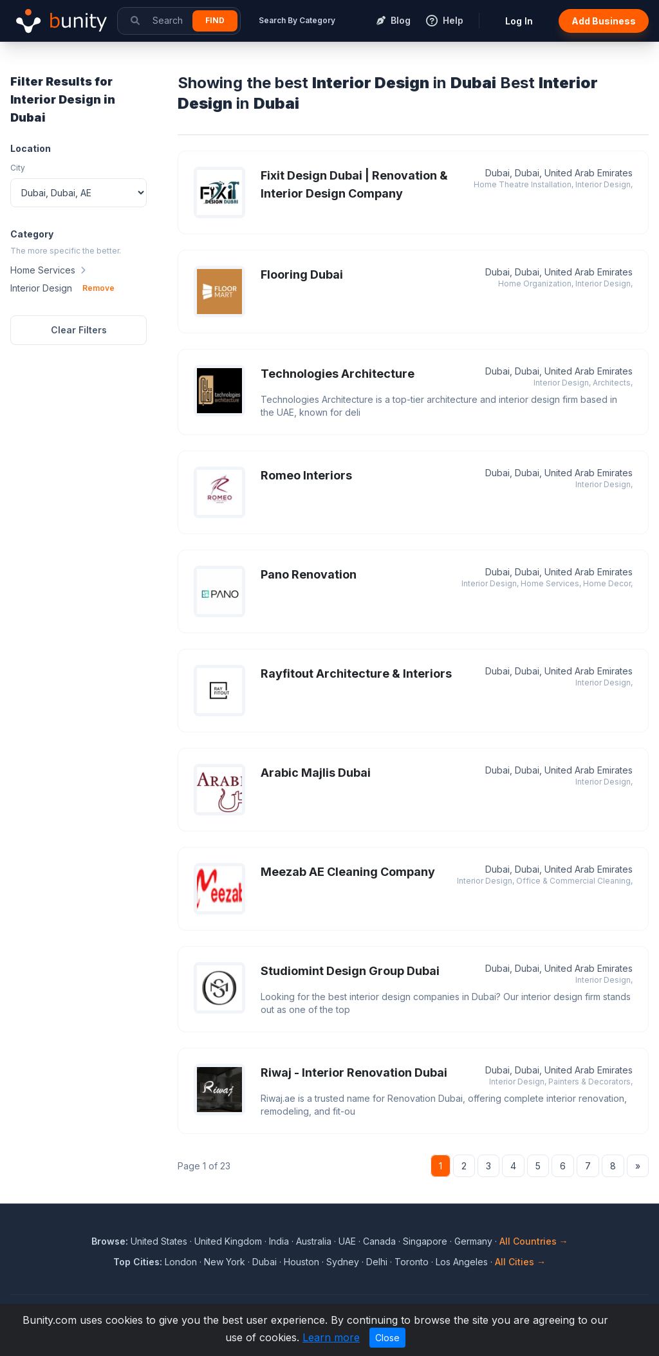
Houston (301, 1261)
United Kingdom (228, 1241)
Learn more (331, 1337)
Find (215, 20)
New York (224, 1261)
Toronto (411, 1261)
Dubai (264, 1261)
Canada (379, 1241)
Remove (98, 288)
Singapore (425, 1241)
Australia (313, 1241)
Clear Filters (79, 329)
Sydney (342, 1261)
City (17, 167)
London (181, 1261)
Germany (473, 1241)
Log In (519, 20)
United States (159, 1241)
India (279, 1241)
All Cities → (520, 1261)
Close (387, 1337)
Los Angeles (462, 1261)
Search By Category (297, 20)
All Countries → (533, 1241)
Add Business (603, 20)
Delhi (376, 1261)
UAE (347, 1241)
